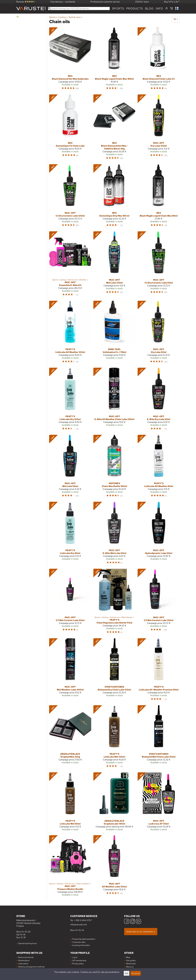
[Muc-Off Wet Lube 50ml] (70, 467)
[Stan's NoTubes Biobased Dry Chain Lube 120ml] (114, 670)
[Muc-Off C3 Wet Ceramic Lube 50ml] (70, 602)
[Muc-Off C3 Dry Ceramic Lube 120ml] (70, 196)
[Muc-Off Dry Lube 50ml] (159, 333)
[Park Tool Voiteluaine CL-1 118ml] (114, 333)
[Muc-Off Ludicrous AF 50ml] (159, 802)
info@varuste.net (78, 924)
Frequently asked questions (83, 939)
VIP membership (79, 960)
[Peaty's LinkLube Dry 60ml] (70, 534)
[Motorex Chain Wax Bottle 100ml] (114, 467)
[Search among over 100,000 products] (79, 8)
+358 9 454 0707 (83, 920)
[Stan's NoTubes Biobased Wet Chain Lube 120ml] (159, 737)
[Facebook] (126, 921)
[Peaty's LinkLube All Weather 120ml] (70, 333)
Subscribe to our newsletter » (140, 931)
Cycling (62, 17)
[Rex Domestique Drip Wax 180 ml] (114, 196)
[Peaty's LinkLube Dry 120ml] (70, 400)
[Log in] (166, 8)
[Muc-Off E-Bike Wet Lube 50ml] (114, 534)
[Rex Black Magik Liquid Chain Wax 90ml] (159, 196)
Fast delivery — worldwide (62, 1)
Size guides (131, 960)
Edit (126, 973)
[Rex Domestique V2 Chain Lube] (70, 128)
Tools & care (75, 17)
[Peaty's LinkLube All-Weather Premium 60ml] (159, 670)
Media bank (131, 963)
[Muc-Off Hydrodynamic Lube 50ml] (159, 534)
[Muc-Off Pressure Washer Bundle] (70, 866)
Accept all (135, 973)
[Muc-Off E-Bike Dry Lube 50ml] (159, 400)
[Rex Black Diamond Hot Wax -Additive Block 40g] (114, 128)
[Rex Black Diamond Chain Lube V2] (159, 59)
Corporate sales (78, 942)
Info (159, 8)
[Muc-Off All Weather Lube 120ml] (114, 866)
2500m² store (142, 1)
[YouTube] (138, 921)
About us (130, 966)
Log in (74, 957)
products (134, 8)
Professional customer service (105, 1)
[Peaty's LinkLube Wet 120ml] (114, 737)
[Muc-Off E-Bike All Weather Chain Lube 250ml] (114, 400)
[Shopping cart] (171, 8)
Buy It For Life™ (172, 1)
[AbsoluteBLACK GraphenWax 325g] (70, 737)
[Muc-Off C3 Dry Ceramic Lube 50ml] (159, 265)
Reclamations (24, 960)
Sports (118, 8)
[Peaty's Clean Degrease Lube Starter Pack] (114, 602)
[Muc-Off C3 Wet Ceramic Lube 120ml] (159, 602)
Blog (128, 957)
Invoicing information (81, 945)
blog (149, 8)
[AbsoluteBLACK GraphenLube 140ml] (114, 802)
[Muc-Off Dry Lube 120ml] (159, 128)
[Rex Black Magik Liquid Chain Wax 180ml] (114, 59)
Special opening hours (27, 943)
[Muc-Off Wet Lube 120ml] (114, 265)
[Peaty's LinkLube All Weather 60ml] (159, 467)
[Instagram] (132, 921)
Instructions (23, 963)
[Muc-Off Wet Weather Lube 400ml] (70, 670)
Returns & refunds (25, 957)
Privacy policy (78, 963)
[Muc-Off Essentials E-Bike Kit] (70, 265)
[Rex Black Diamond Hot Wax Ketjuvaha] (70, 59)
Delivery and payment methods (31, 966)
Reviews (25, 1)
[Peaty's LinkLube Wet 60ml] (70, 802)
